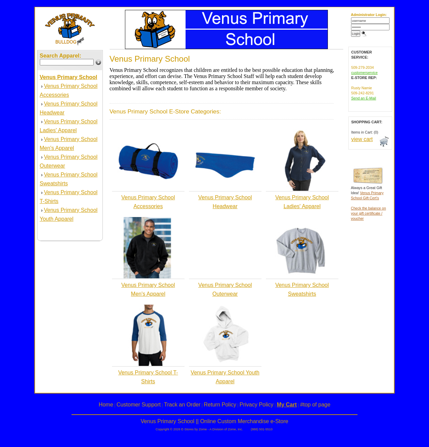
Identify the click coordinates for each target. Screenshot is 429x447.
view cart (362, 139)
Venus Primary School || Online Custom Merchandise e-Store (214, 421)
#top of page (315, 404)
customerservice (364, 73)
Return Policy (220, 404)
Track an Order (182, 404)
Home (106, 404)
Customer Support (138, 404)
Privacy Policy (257, 404)
